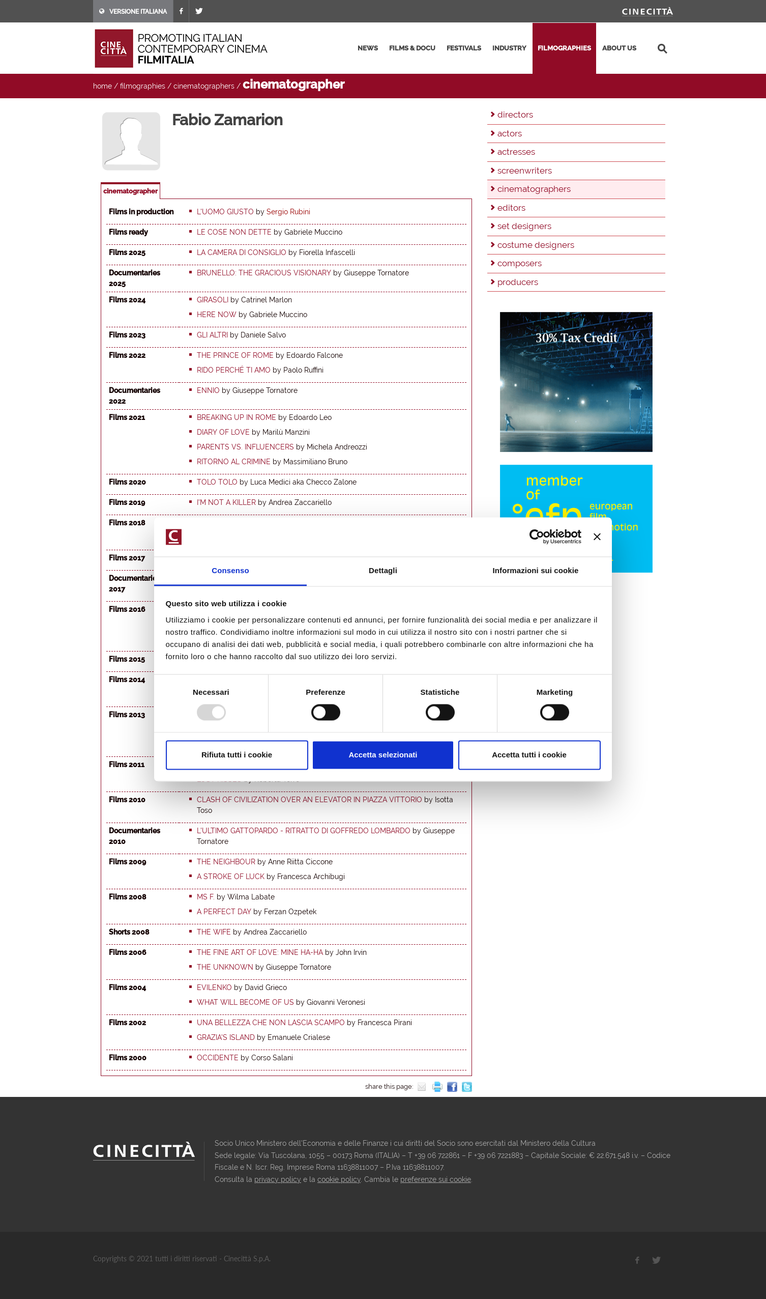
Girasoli (212, 300)
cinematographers (203, 86)
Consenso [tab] (230, 570)
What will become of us (245, 1002)
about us (619, 48)
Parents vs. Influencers (245, 447)
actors (509, 133)
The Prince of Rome (235, 355)
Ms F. (206, 897)
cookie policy (339, 1179)
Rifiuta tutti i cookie (236, 754)
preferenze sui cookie (435, 1179)
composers (519, 263)
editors (511, 208)
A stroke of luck (230, 876)
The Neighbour (226, 862)
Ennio (208, 390)
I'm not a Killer (226, 502)
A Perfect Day (224, 912)
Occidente (218, 1058)
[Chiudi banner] (597, 537)
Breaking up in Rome (236, 417)
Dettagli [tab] (383, 570)
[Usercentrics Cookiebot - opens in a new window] (536, 537)
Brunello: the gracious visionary (264, 273)
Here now (217, 314)
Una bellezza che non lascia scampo (271, 1023)
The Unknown (225, 967)
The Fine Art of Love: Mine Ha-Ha (260, 952)
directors (515, 114)
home (102, 86)
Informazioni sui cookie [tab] (536, 570)
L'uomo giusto (225, 212)
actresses (516, 152)
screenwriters (524, 170)
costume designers (535, 245)
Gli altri (212, 335)
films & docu (412, 48)
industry (509, 48)
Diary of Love (223, 432)
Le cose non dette (234, 232)
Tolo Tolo (217, 482)
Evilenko (214, 987)
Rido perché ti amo (234, 370)
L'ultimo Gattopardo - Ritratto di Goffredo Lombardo (303, 831)
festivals (464, 48)
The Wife (214, 932)
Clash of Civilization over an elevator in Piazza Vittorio (309, 800)
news (368, 48)
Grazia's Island (226, 1037)
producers (517, 282)
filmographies (564, 48)
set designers (524, 226)
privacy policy (277, 1179)
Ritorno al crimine (234, 462)
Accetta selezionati (382, 754)
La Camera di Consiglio (241, 252)
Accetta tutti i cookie (529, 754)
